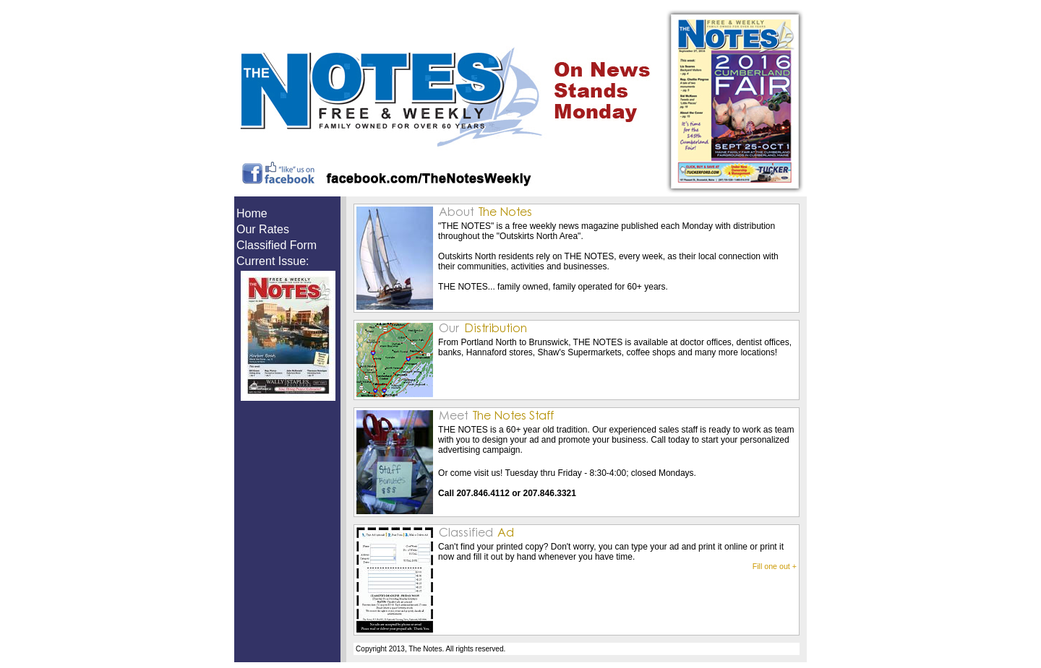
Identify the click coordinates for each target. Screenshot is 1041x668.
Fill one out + (775, 566)
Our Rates (262, 229)
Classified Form (276, 245)
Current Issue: (272, 261)
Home (251, 213)
